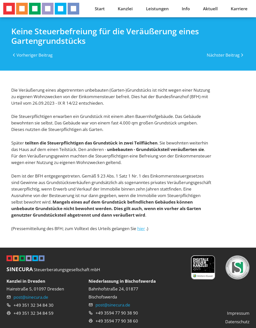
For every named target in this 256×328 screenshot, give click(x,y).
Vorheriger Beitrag (34, 55)
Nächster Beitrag (223, 55)
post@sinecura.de (31, 297)
